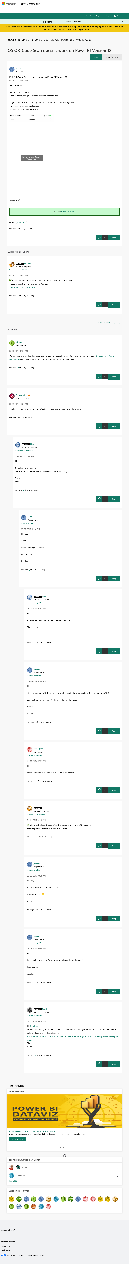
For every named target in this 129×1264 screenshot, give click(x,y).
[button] (96, 57)
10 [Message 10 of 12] (35, 781)
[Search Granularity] (52, 21)
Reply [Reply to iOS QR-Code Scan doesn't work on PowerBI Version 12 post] (114, 238)
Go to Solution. (68, 211)
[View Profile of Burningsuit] (20, 395)
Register (89, 16)
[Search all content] (94, 21)
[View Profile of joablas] (19, 68)
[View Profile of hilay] (32, 444)
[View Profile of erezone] (27, 263)
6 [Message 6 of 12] (35, 909)
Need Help (21, 222)
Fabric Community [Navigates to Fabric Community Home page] (30, 3)
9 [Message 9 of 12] (35, 722)
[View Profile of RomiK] (44, 1009)
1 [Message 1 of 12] (17, 229)
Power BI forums (17, 39)
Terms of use (6, 1246)
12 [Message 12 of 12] (18, 368)
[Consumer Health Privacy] (34, 1255)
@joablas (34, 1026)
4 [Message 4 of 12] (29, 569)
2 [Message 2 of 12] (17, 417)
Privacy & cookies (8, 1242)
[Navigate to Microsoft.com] (9, 3)
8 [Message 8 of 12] (35, 1055)
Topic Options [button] (111, 57)
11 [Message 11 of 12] (18, 296)
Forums (35, 39)
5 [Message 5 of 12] (35, 642)
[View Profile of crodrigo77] (38, 748)
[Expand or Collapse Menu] (4, 10)
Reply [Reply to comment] (114, 305)
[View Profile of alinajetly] (19, 342)
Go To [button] (116, 16)
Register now (83, 29)
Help (107, 16)
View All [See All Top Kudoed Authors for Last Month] (13, 1181)
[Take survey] (17, 1139)
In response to (18, 270)
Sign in (99, 16)
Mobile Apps (83, 39)
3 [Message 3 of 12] (23, 490)
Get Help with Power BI (58, 39)
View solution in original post (22, 287)
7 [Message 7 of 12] (35, 982)
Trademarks (5, 1250)
